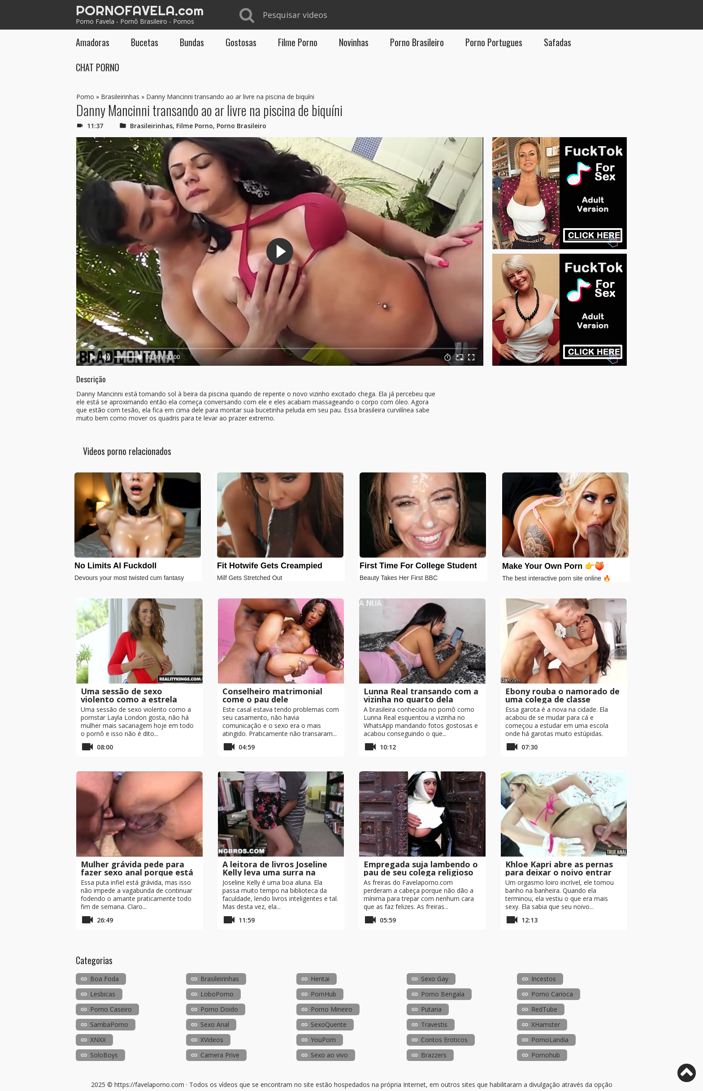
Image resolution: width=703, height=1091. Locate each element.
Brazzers (434, 1055)
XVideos (211, 1039)
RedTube (544, 1009)
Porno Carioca (552, 994)
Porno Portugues (493, 42)
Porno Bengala (442, 994)
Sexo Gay (434, 978)
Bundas (192, 42)
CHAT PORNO (97, 67)
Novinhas (354, 42)
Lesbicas (102, 994)
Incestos (543, 978)
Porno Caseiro (111, 1009)
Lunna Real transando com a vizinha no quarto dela (421, 695)
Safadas (557, 42)
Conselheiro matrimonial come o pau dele (272, 695)
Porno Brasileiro (417, 42)
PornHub (323, 994)
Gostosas (241, 42)
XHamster (545, 1024)
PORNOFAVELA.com (140, 10)
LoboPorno (217, 994)
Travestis (434, 1024)
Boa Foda (104, 978)
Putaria (431, 1009)
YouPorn (323, 1039)
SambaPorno (109, 1024)
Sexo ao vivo (329, 1055)
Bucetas (144, 42)
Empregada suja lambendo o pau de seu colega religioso (421, 868)
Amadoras (92, 42)
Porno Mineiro (331, 1009)
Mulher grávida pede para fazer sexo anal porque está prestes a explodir (137, 872)
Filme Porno (297, 42)
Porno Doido (219, 1009)
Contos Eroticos (444, 1039)
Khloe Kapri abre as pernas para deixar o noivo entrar (559, 868)
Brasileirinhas (120, 96)
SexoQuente (329, 1024)
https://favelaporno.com (149, 1084)
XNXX (98, 1039)
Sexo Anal (214, 1024)
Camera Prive (219, 1055)
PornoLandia (549, 1039)
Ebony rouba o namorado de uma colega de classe (562, 695)
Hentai (320, 978)
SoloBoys (104, 1055)
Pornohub (545, 1055)
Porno (85, 96)
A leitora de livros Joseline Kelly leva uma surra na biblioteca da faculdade (274, 872)
